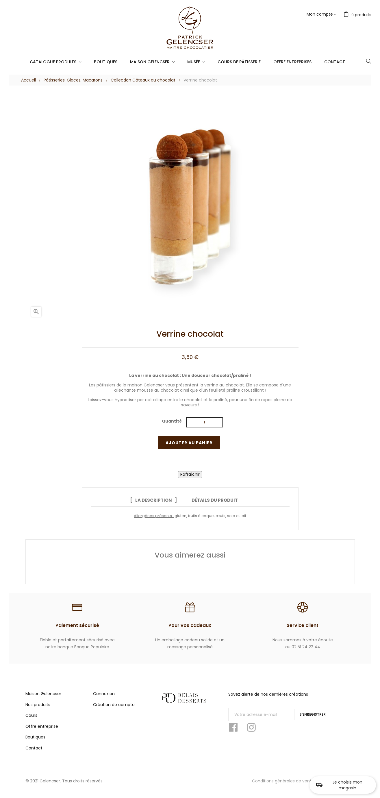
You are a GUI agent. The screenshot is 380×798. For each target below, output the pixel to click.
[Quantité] (204, 422)
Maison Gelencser (43, 697)
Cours (31, 719)
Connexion (104, 697)
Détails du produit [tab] (215, 500)
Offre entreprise (41, 730)
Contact (33, 751)
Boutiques (35, 740)
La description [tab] (150, 500)
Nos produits (37, 708)
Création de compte (114, 708)
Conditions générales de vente (283, 784)
